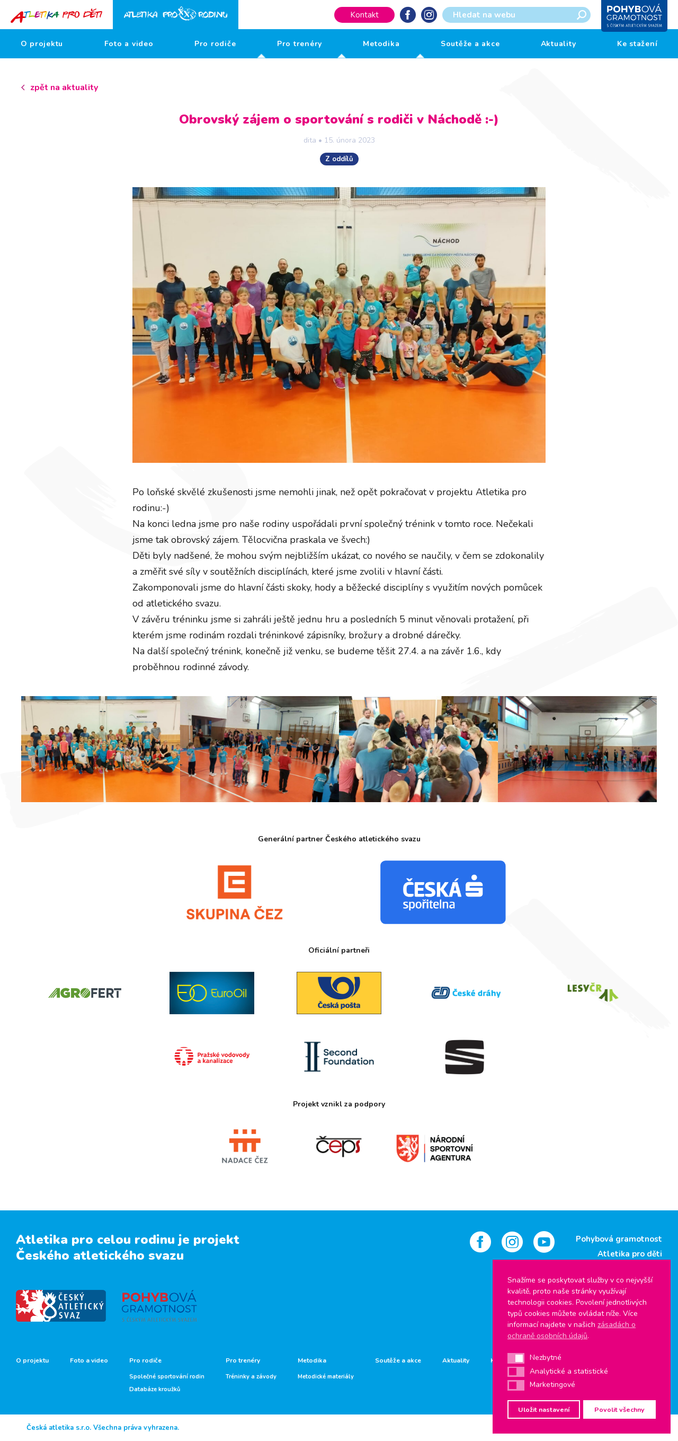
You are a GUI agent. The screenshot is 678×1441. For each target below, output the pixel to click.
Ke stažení (637, 44)
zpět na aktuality (64, 87)
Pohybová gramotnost (619, 1239)
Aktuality (558, 44)
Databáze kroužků (154, 1389)
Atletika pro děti (629, 1254)
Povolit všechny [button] (619, 1409)
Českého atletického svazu (100, 1255)
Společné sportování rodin (166, 1377)
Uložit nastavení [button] (543, 1409)
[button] (515, 1358)
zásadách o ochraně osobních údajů (571, 1330)
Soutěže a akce (470, 44)
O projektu (42, 44)
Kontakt (364, 15)
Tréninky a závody (251, 1377)
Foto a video (129, 44)
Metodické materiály (326, 1377)
